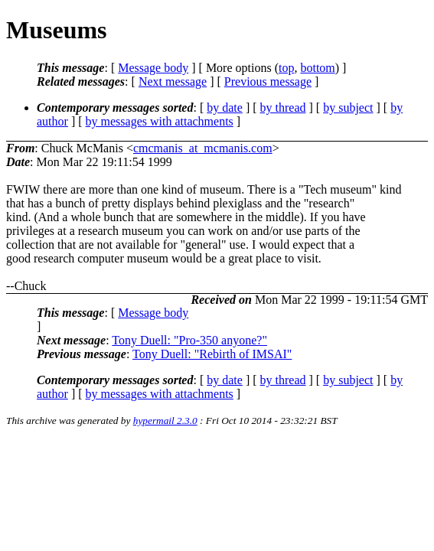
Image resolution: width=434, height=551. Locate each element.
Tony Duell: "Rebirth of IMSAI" (212, 353)
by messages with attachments (159, 121)
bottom (317, 67)
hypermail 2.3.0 (165, 420)
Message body (153, 67)
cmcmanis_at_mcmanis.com (202, 148)
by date (225, 107)
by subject (348, 107)
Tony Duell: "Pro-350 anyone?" (189, 340)
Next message (173, 81)
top (286, 67)
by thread (283, 107)
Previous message (268, 81)
